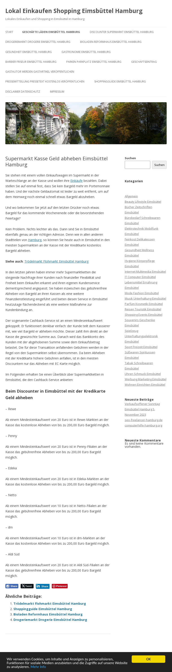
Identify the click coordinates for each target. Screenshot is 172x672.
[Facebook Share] (11, 586)
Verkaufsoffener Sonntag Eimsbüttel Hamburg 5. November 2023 (142, 409)
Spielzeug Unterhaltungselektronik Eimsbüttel (141, 336)
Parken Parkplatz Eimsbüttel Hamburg (93, 62)
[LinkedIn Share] (42, 586)
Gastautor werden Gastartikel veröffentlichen (39, 72)
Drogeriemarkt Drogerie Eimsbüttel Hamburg (37, 42)
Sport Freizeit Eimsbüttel (141, 347)
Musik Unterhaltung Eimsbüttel (145, 298)
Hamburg (34, 240)
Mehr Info (38, 667)
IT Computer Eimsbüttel (140, 277)
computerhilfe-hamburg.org (143, 425)
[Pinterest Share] (60, 586)
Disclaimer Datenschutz (22, 92)
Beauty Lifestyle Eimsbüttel (143, 202)
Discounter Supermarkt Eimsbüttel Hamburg (122, 32)
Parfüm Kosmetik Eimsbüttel (144, 304)
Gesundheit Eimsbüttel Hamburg (28, 52)
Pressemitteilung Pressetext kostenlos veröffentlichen (44, 81)
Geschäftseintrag (144, 62)
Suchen (130, 158)
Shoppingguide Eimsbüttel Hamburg (120, 81)
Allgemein (131, 196)
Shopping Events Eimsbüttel (143, 315)
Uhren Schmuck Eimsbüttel (143, 374)
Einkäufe (76, 180)
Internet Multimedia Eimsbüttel (145, 272)
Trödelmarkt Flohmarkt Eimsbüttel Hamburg (56, 261)
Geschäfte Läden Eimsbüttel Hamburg (51, 32)
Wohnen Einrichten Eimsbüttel (145, 385)
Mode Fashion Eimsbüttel (142, 293)
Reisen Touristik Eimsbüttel (143, 309)
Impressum (57, 92)
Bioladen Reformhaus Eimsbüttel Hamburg (111, 42)
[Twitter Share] (27, 586)
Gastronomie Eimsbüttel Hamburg (86, 52)
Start (9, 32)
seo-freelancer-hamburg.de (144, 420)
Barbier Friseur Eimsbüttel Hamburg (30, 62)
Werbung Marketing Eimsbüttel (145, 379)
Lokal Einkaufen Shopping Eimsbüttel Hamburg (73, 11)
